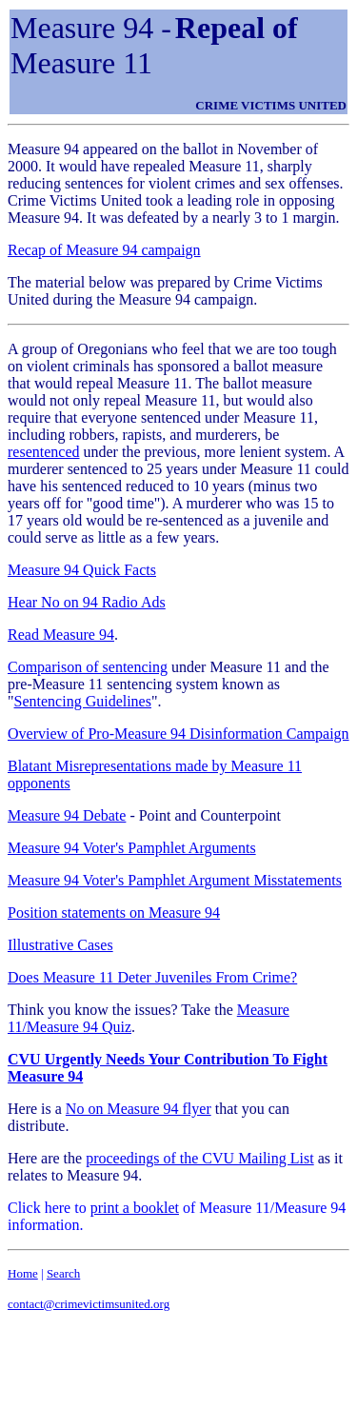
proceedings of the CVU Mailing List (200, 1158)
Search (63, 1273)
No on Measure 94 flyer (138, 1109)
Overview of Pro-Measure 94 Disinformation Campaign (178, 733)
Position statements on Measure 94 (114, 912)
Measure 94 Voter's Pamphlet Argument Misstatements (175, 880)
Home (23, 1273)
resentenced (44, 452)
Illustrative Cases (60, 945)
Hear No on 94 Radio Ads (87, 602)
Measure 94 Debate (67, 815)
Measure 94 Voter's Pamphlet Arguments (132, 848)
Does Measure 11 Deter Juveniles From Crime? (152, 977)
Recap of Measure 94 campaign (104, 250)
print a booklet (134, 1208)
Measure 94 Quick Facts (82, 570)
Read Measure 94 (61, 634)
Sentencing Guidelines (82, 701)
